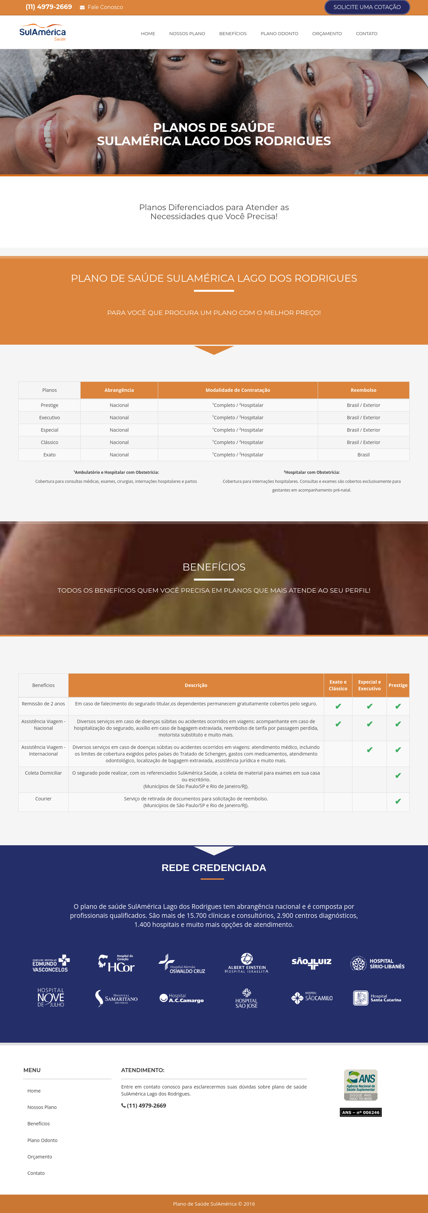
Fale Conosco (101, 7)
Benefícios (233, 33)
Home (148, 33)
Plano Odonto (279, 33)
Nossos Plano (187, 33)
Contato (367, 33)
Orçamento (327, 33)
